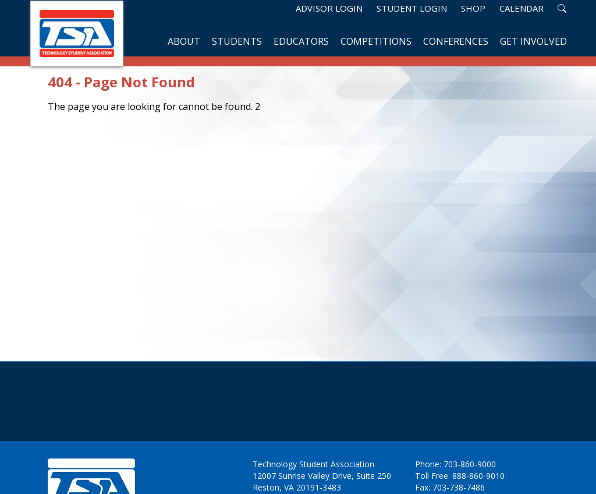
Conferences (455, 41)
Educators (301, 41)
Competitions (375, 41)
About (184, 41)
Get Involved (533, 41)
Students (237, 41)
